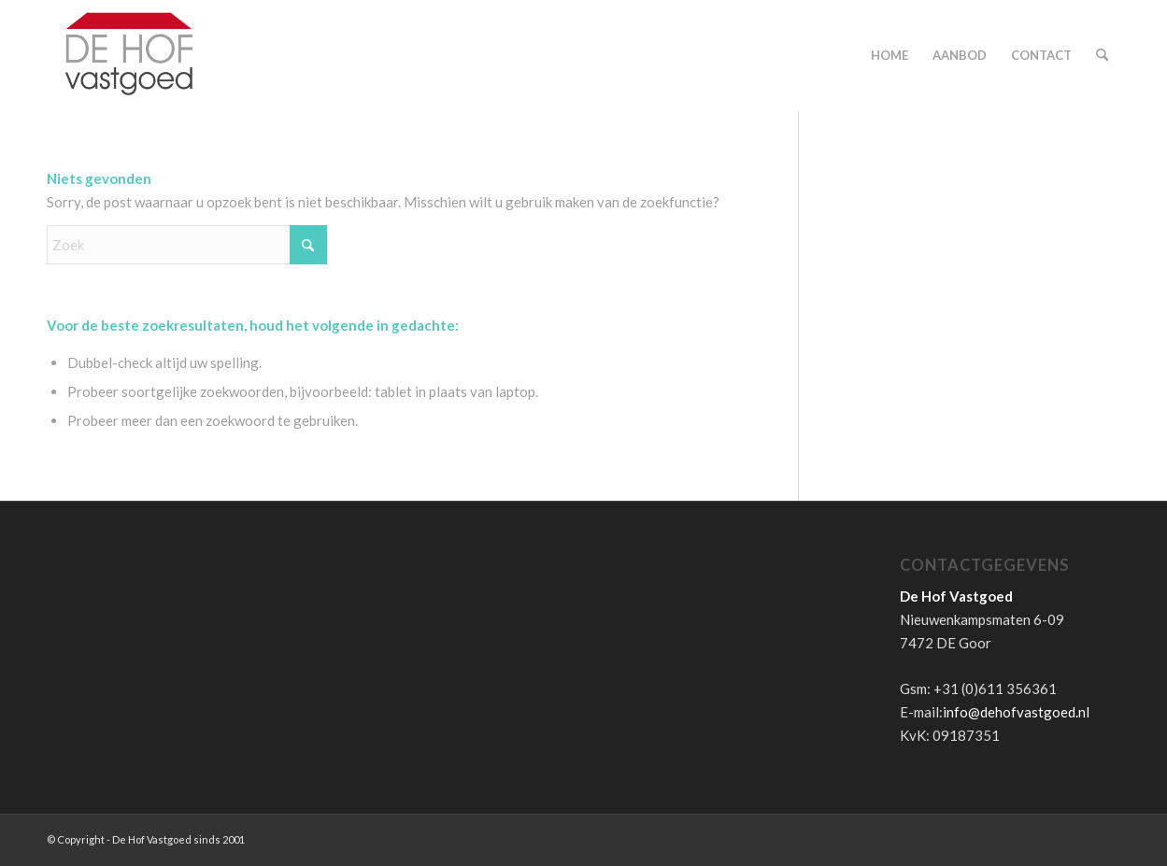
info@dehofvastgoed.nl (1016, 711)
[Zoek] (1102, 55)
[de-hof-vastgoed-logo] (129, 55)
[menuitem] (889, 55)
